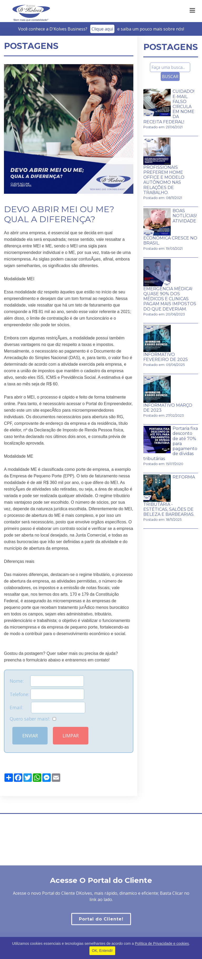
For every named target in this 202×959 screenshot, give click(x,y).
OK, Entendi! (102, 950)
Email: (47, 707)
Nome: (47, 680)
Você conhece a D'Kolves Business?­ (101, 29)
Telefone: (47, 694)
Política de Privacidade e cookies (162, 943)
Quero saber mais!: (33, 719)
